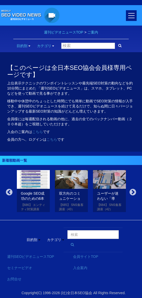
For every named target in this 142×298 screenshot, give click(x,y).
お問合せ (14, 279)
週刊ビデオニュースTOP (64, 32)
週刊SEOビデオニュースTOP (30, 257)
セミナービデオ (19, 268)
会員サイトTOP (85, 257)
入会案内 (80, 268)
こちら (37, 132)
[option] (33, 192)
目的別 (23, 46)
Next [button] (133, 192)
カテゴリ (45, 46)
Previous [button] (9, 192)
